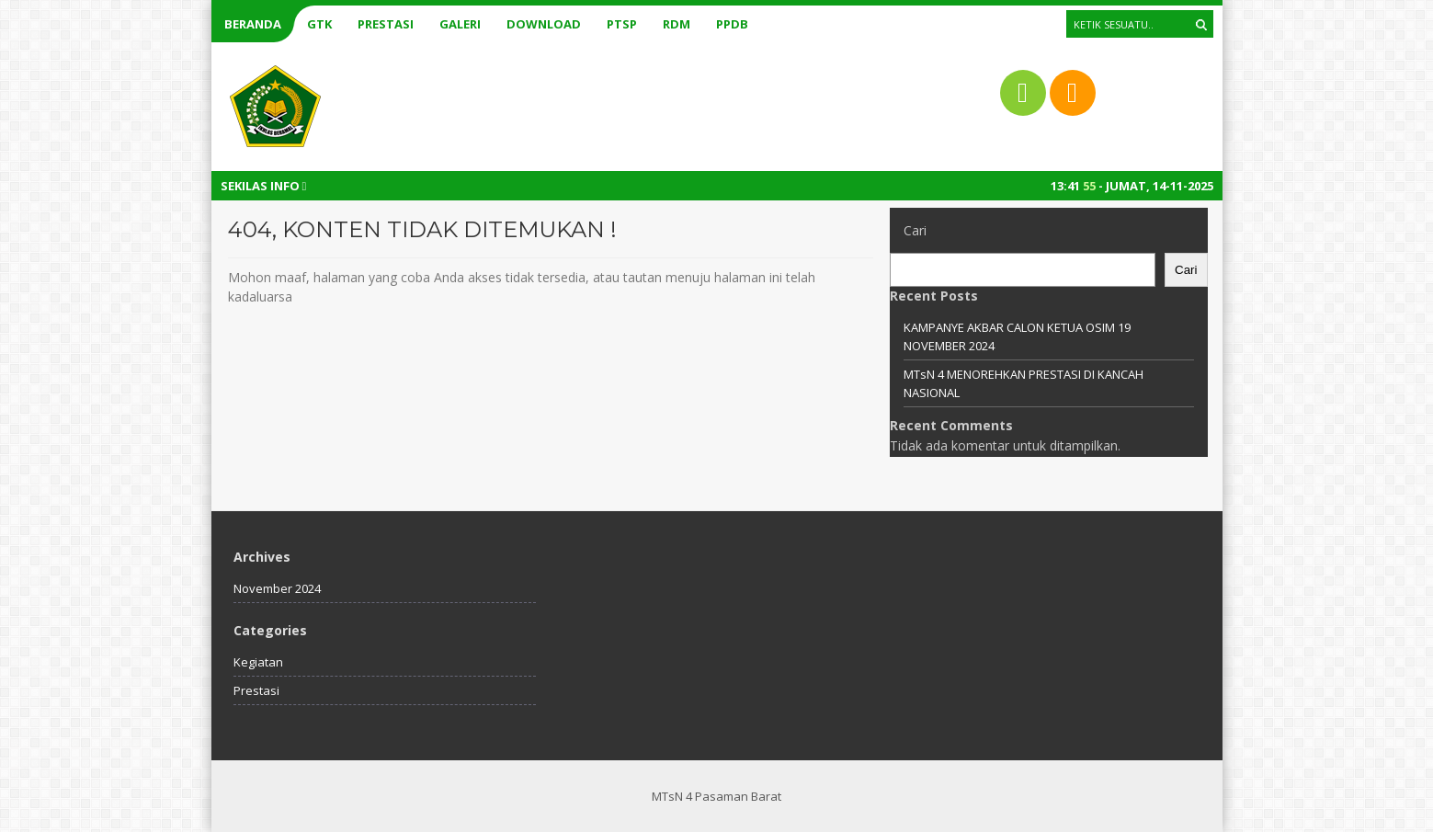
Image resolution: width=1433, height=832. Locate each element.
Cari (915, 230)
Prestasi (386, 24)
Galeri (460, 24)
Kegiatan (258, 662)
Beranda (252, 24)
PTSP (622, 24)
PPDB (732, 24)
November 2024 (277, 588)
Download (543, 24)
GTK (319, 24)
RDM (676, 24)
